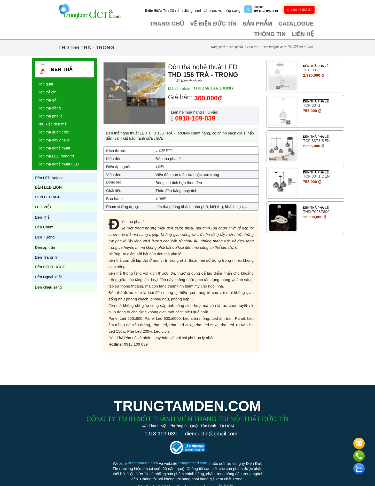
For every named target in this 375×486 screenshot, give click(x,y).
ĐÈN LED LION (48, 177)
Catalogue (253, 23)
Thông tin (282, 23)
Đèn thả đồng (49, 97)
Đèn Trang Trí (47, 247)
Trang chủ (159, 23)
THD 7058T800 (316, 201)
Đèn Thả (252, 36)
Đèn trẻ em (47, 81)
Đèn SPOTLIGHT (50, 256)
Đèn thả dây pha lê (53, 130)
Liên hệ (306, 23)
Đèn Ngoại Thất (48, 266)
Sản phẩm (225, 23)
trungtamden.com (143, 452)
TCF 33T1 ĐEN (316, 166)
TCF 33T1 (312, 95)
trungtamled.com (192, 452)
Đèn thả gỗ (47, 89)
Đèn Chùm (44, 216)
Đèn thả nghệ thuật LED (58, 154)
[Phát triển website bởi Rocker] (227, 472)
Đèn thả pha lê (273, 36)
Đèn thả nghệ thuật (53, 138)
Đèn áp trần (45, 237)
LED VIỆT (43, 196)
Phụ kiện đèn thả (52, 113)
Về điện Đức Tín (192, 23)
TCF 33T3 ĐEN (316, 130)
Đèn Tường (44, 227)
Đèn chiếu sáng (48, 277)
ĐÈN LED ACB (47, 186)
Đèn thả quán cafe (53, 121)
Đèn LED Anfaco (49, 167)
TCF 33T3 (312, 59)
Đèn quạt (45, 73)
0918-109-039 (194, 107)
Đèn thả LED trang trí (55, 146)
